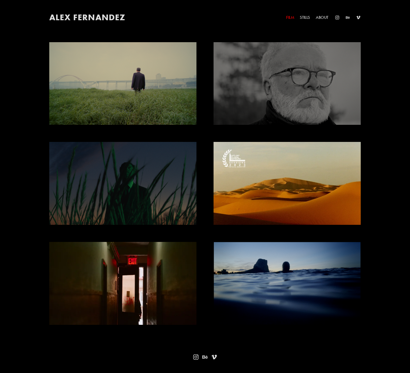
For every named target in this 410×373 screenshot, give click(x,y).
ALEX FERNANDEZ (87, 17)
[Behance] (347, 17)
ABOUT (322, 17)
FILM (290, 17)
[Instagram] (337, 17)
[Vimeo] (358, 17)
